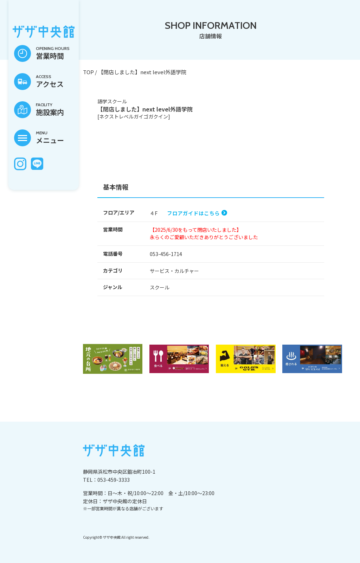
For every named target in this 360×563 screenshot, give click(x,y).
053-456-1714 (166, 253)
